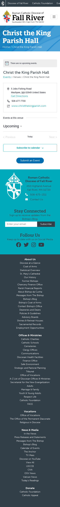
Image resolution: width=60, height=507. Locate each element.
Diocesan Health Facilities (30, 357)
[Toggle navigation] (54, 16)
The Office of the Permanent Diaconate (30, 418)
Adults (30, 386)
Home (6, 46)
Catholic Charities (30, 339)
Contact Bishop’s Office (30, 306)
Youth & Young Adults (30, 393)
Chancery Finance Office (30, 284)
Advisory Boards (30, 317)
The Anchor (30, 451)
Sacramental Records (30, 324)
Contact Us (36, 199)
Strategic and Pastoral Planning (30, 368)
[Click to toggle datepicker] (12, 126)
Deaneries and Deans (30, 309)
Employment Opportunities (30, 328)
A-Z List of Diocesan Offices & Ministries (30, 378)
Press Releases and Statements (30, 437)
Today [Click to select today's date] (29, 137)
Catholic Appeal (30, 495)
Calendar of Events (30, 448)
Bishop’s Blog (30, 299)
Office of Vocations (30, 375)
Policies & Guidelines (30, 313)
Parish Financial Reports (30, 288)
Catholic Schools (30, 342)
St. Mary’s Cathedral (30, 273)
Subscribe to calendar (28, 148)
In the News (30, 433)
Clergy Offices (30, 350)
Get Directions (19, 96)
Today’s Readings (30, 480)
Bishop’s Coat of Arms (30, 302)
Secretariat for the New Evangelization (30, 382)
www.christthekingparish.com (29, 105)
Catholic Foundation (42, 3)
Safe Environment (30, 364)
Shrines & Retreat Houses (30, 320)
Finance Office (30, 360)
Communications (30, 353)
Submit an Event (30, 160)
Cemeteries (30, 346)
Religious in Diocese (30, 422)
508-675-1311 (38, 194)
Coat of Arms (30, 266)
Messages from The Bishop (30, 295)
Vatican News (30, 477)
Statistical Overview (30, 270)
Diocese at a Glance (30, 263)
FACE (30, 404)
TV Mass (30, 455)
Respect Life (30, 396)
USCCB (30, 466)
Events (7, 77)
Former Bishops (30, 281)
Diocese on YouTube (30, 459)
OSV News (30, 473)
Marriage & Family (30, 389)
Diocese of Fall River (18, 3)
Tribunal (30, 371)
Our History (30, 277)
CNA (30, 469)
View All (30, 462)
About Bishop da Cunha (30, 291)
